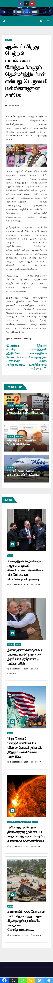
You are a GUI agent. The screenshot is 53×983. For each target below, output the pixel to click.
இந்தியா (8, 40)
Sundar (36, 585)
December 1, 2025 (19, 935)
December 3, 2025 (19, 762)
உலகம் (10, 555)
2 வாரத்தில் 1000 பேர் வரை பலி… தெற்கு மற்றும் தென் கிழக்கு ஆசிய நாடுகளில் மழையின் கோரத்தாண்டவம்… (26, 921)
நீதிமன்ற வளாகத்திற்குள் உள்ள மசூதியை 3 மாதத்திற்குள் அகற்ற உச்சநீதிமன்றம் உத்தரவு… (37, 357)
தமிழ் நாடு (19, 405)
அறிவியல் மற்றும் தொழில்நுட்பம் (19, 822)
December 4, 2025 (19, 669)
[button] (41, 21)
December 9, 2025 (19, 585)
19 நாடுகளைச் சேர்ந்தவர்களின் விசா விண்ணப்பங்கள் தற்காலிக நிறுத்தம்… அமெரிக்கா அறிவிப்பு (24, 747)
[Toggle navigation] (48, 21)
